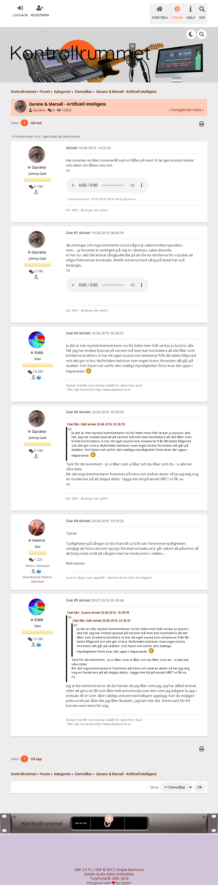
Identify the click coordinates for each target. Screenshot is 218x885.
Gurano (39, 103)
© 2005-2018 (118, 871)
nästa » (198, 103)
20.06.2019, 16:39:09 (95, 405)
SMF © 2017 (104, 862)
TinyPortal (98, 871)
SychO (126, 875)
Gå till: (154, 780)
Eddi (38, 345)
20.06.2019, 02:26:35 (95, 326)
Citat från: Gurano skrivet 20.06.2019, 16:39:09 (98, 606)
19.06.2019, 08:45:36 (95, 226)
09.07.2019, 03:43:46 (95, 593)
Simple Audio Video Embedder (109, 867)
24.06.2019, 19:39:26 (95, 514)
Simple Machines (130, 862)
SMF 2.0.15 (82, 862)
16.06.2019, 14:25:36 (88, 141)
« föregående (180, 103)
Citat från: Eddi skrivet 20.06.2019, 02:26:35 (96, 417)
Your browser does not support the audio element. (107, 178)
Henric (38, 533)
